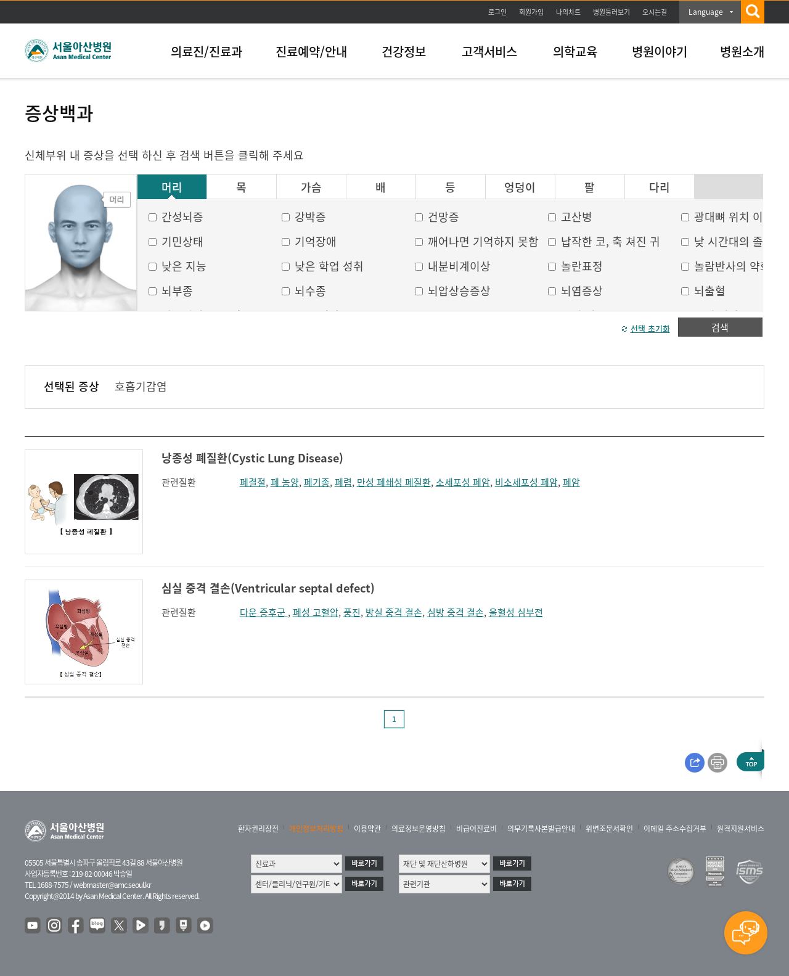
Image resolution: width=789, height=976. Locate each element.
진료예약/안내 (311, 51)
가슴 (311, 187)
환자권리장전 (258, 828)
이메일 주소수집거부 (675, 828)
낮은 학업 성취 (329, 266)
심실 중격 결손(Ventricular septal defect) (268, 588)
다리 (659, 187)
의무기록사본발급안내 (541, 828)
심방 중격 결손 (455, 612)
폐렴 (343, 482)
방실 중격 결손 (394, 612)
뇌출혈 (710, 290)
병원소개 (742, 51)
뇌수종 (310, 290)
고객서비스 (489, 51)
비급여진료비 (476, 828)
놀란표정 (582, 266)
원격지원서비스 (740, 828)
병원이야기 (659, 51)
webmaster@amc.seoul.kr (112, 884)
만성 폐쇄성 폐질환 (394, 482)
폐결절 (253, 482)
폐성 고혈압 (315, 612)
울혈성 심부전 (516, 612)
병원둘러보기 (611, 12)
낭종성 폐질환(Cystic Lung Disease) (252, 457)
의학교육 (575, 51)
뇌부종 (177, 290)
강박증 (310, 216)
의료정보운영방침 (418, 828)
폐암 (571, 482)
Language (706, 11)
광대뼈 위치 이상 (734, 216)
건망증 (443, 216)
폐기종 (317, 482)
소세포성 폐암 (463, 482)
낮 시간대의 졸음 (734, 241)
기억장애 (316, 241)
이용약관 (367, 828)
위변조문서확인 (609, 828)
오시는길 (654, 12)
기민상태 (182, 241)
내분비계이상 (459, 266)
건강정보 (404, 51)
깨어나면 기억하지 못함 (483, 241)
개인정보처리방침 (316, 828)
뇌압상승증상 (459, 290)
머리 (171, 187)
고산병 (576, 216)
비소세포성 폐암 (526, 482)
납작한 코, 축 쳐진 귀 (610, 241)
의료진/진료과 (206, 51)
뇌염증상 (582, 290)
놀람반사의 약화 (732, 266)
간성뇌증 (182, 216)
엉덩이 (520, 187)
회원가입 (531, 12)
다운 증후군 (264, 612)
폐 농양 (285, 482)
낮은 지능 (183, 266)
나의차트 (568, 12)
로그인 (497, 12)
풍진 (352, 612)
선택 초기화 (650, 328)
